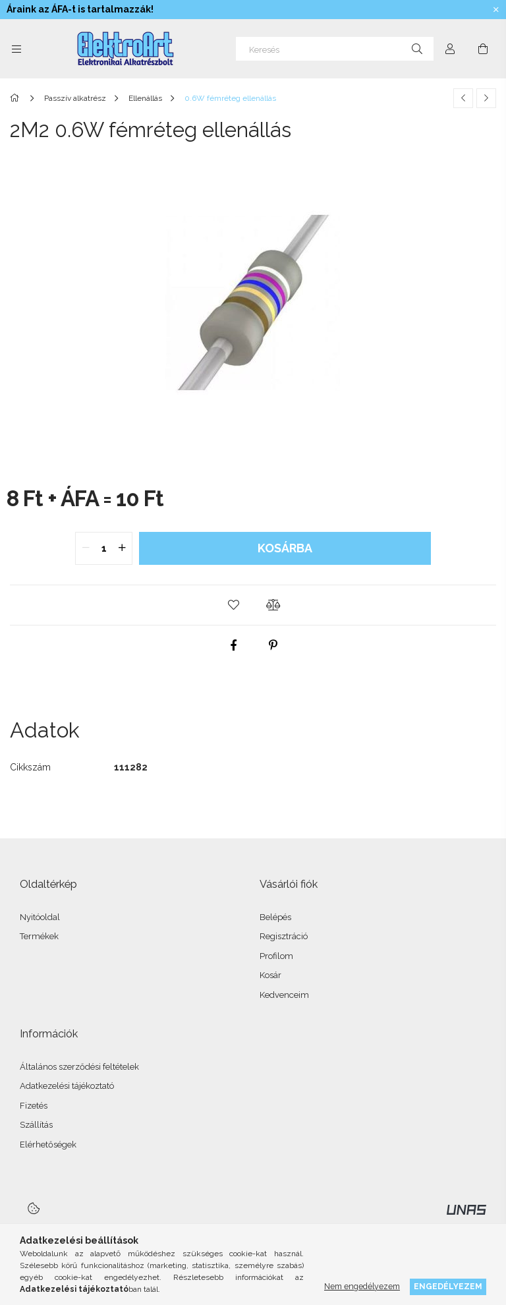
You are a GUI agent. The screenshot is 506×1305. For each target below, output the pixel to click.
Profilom (276, 956)
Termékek (39, 936)
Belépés (275, 917)
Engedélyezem (448, 1286)
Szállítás (36, 1125)
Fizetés (33, 1106)
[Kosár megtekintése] (482, 49)
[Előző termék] (463, 98)
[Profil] (450, 49)
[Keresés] (335, 49)
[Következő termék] (486, 98)
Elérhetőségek (48, 1144)
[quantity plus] (122, 548)
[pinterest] (273, 645)
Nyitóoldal (40, 917)
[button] (233, 605)
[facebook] (233, 645)
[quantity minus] (86, 548)
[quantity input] (104, 548)
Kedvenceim (284, 995)
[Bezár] (496, 10)
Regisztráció (284, 936)
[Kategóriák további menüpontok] (16, 49)
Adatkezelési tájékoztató (67, 1086)
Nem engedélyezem (362, 1286)
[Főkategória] (17, 98)
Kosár (270, 975)
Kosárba (285, 548)
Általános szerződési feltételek (79, 1067)
